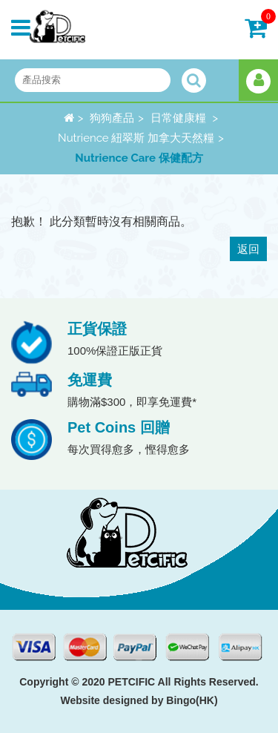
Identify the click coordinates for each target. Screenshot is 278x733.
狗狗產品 (112, 118)
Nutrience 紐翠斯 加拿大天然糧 (136, 138)
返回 (248, 249)
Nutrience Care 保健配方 (138, 158)
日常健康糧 (179, 118)
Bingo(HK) (191, 700)
